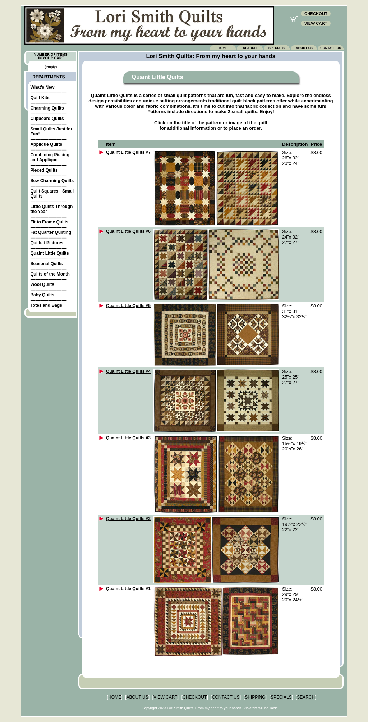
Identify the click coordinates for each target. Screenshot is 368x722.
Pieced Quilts (44, 170)
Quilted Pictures (46, 242)
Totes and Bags (46, 305)
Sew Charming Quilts (52, 180)
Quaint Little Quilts (49, 253)
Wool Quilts (42, 284)
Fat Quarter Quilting (50, 232)
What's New (42, 87)
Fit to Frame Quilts (49, 222)
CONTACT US (226, 697)
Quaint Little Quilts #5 (128, 305)
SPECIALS (281, 697)
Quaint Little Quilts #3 (128, 437)
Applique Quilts (46, 144)
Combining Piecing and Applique (49, 157)
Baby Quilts (42, 294)
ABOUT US (137, 697)
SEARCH (306, 697)
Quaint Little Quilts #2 (128, 518)
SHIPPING (255, 697)
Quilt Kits (39, 97)
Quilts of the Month (49, 274)
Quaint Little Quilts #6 (128, 231)
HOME (114, 697)
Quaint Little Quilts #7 (128, 152)
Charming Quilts (47, 108)
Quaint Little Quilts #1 (128, 588)
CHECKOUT (195, 697)
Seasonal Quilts (46, 263)
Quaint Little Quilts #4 (128, 371)
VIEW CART (165, 697)
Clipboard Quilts (47, 118)
